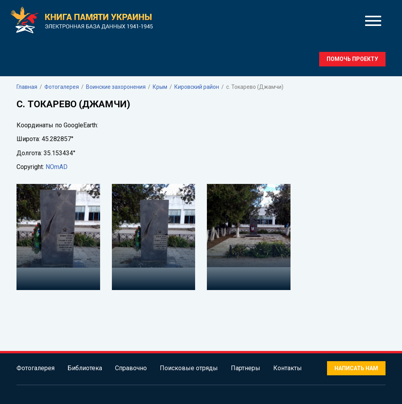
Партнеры (245, 368)
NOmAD (57, 167)
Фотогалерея (35, 368)
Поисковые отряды (189, 368)
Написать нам (356, 368)
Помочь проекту (352, 59)
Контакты (287, 368)
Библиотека (85, 368)
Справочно (131, 368)
